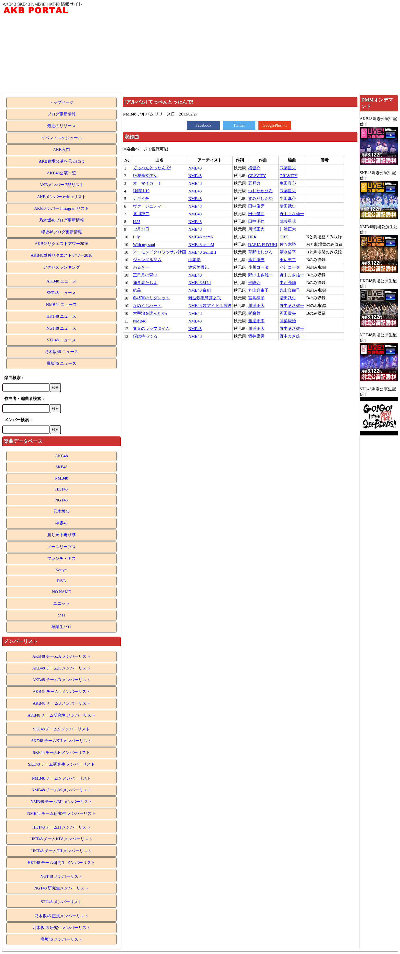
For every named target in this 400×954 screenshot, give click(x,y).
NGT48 (61, 500)
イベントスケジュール (61, 138)
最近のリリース (61, 126)
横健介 (254, 168)
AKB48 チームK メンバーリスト (61, 668)
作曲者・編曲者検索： (24, 398)
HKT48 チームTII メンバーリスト (61, 851)
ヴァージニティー (149, 206)
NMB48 (61, 478)
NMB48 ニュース (61, 304)
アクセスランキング (61, 267)
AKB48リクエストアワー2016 (61, 243)
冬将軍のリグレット (151, 298)
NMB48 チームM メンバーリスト (61, 790)
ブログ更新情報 (61, 114)
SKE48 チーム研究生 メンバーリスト (61, 764)
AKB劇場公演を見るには (61, 161)
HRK (252, 237)
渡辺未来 (256, 321)
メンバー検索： (18, 420)
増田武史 (288, 206)
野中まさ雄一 (292, 214)
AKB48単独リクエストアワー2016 (61, 255)
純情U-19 (141, 191)
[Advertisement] (200, 54)
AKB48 (61, 456)
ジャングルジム (147, 259)
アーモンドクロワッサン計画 (159, 252)
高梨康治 (288, 321)
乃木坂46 (61, 511)
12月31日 (141, 229)
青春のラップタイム (151, 328)
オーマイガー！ (147, 183)
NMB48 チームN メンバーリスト (61, 778)
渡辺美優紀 (198, 267)
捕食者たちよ (145, 282)
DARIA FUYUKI (262, 244)
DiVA (61, 581)
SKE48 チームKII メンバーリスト (61, 741)
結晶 (137, 290)
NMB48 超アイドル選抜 (209, 305)
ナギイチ (141, 198)
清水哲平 (288, 252)
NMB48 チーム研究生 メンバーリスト (61, 813)
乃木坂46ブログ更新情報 (61, 220)
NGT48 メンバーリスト (61, 876)
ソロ (61, 615)
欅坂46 (61, 523)
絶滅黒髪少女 (145, 175)
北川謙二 (141, 214)
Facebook (203, 125)
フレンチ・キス (61, 558)
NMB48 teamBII (202, 252)
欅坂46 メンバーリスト (61, 939)
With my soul (144, 244)
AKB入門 (61, 149)
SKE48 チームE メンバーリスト (61, 752)
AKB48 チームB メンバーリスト (61, 680)
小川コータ (258, 267)
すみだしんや (260, 198)
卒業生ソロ (61, 627)
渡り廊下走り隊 (61, 535)
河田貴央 (288, 313)
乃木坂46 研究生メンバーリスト (61, 927)
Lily (136, 237)
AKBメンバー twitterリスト (61, 197)
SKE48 (61, 467)
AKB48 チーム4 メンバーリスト (61, 691)
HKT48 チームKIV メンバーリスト (61, 839)
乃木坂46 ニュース (61, 352)
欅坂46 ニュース (61, 363)
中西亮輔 (288, 282)
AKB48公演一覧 (61, 173)
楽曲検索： (14, 378)
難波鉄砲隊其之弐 (204, 298)
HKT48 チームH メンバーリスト (61, 827)
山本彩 (194, 259)
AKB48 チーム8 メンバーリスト (61, 703)
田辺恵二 (288, 259)
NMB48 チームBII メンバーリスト (61, 802)
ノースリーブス (61, 547)
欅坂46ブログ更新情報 (61, 232)
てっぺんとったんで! (152, 168)
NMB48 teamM (201, 244)
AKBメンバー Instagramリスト (61, 208)
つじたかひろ (260, 191)
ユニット (61, 603)
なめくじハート (147, 305)
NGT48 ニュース (61, 328)
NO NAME (61, 592)
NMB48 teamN (201, 237)
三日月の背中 (145, 275)
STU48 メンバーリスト (61, 902)
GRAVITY (257, 176)
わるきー (141, 267)
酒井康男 (256, 259)
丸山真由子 (258, 290)
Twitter (239, 125)
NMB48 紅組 (199, 282)
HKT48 (61, 489)
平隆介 (254, 282)
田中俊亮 (256, 206)
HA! (136, 222)
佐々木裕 (288, 244)
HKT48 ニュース (61, 316)
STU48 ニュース (61, 340)
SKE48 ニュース (61, 293)
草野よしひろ (260, 252)
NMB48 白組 (199, 290)
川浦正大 (256, 229)
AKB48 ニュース (61, 281)
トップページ (61, 102)
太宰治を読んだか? (150, 313)
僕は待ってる (145, 336)
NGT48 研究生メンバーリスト (61, 888)
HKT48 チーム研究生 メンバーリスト (61, 862)
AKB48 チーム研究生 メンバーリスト (61, 715)
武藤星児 (288, 168)
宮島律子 (256, 298)
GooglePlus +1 (274, 125)
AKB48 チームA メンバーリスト (61, 656)
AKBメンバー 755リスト (61, 185)
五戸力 (254, 183)
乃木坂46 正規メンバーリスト (61, 916)
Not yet (61, 570)
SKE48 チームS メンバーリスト (61, 729)
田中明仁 (256, 221)
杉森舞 (254, 313)
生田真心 (288, 183)
